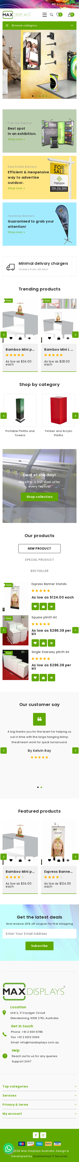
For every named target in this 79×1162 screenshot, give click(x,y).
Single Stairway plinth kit (51, 652)
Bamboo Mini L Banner (58, 349)
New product (39, 548)
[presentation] (3, 334)
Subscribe (39, 946)
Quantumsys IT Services (50, 1156)
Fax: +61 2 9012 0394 (25, 1037)
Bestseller (39, 571)
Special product (39, 560)
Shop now (15, 139)
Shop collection (40, 497)
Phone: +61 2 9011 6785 (27, 1032)
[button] (32, 96)
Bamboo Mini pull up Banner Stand (20, 349)
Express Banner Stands (49, 584)
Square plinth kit (44, 617)
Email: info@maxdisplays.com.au (35, 1042)
